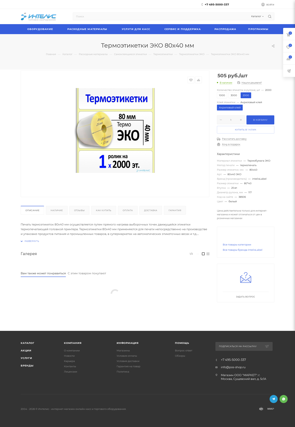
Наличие (57, 210)
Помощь (182, 342)
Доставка (150, 210)
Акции (26, 350)
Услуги (26, 358)
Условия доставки (128, 361)
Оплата (128, 210)
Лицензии (70, 371)
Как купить (103, 210)
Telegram (274, 399)
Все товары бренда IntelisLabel (242, 249)
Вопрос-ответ (183, 350)
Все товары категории (237, 244)
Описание (32, 210)
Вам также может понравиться (43, 273)
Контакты (70, 366)
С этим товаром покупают (87, 273)
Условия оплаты (127, 355)
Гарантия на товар (128, 366)
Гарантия (175, 210)
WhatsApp (284, 399)
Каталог (27, 342)
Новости (69, 355)
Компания (72, 342)
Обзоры (180, 355)
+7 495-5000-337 (217, 4)
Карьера (69, 361)
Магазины (123, 350)
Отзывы (79, 210)
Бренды (27, 365)
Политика (123, 371)
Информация (128, 342)
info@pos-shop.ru (233, 367)
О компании (72, 350)
